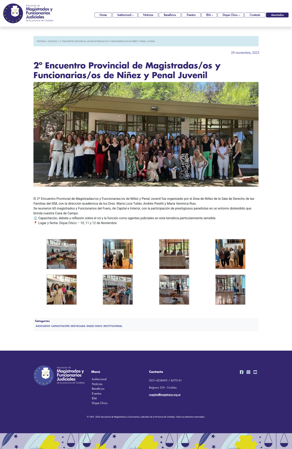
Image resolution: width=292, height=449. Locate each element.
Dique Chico (230, 15)
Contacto (255, 15)
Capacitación (60, 326)
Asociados (277, 15)
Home (103, 15)
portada (41, 41)
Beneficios (170, 15)
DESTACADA (78, 326)
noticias (52, 41)
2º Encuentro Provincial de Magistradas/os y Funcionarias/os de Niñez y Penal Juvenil (107, 41)
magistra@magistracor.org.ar (164, 394)
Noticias (148, 15)
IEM (208, 15)
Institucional (124, 15)
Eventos (191, 15)
